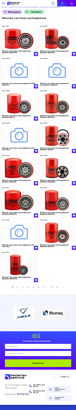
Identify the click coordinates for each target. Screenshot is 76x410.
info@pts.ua (64, 376)
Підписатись (38, 363)
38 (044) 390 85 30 (39, 391)
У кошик (36, 54)
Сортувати (36, 12)
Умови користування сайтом (59, 389)
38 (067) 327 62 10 (39, 385)
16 (57, 287)
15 (51, 287)
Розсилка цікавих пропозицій (37, 341)
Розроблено (17, 394)
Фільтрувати (14, 12)
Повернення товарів (59, 398)
